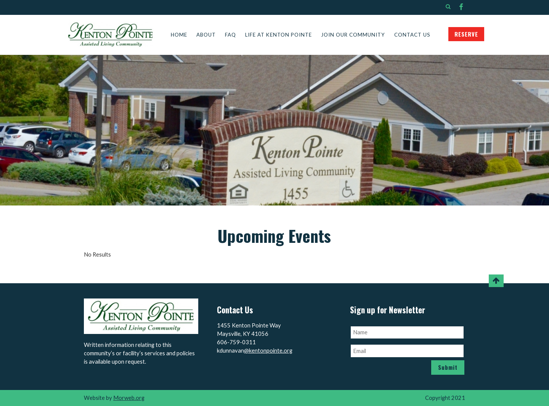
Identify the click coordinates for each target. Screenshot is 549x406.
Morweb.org (128, 398)
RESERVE (466, 34)
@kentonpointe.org (268, 350)
